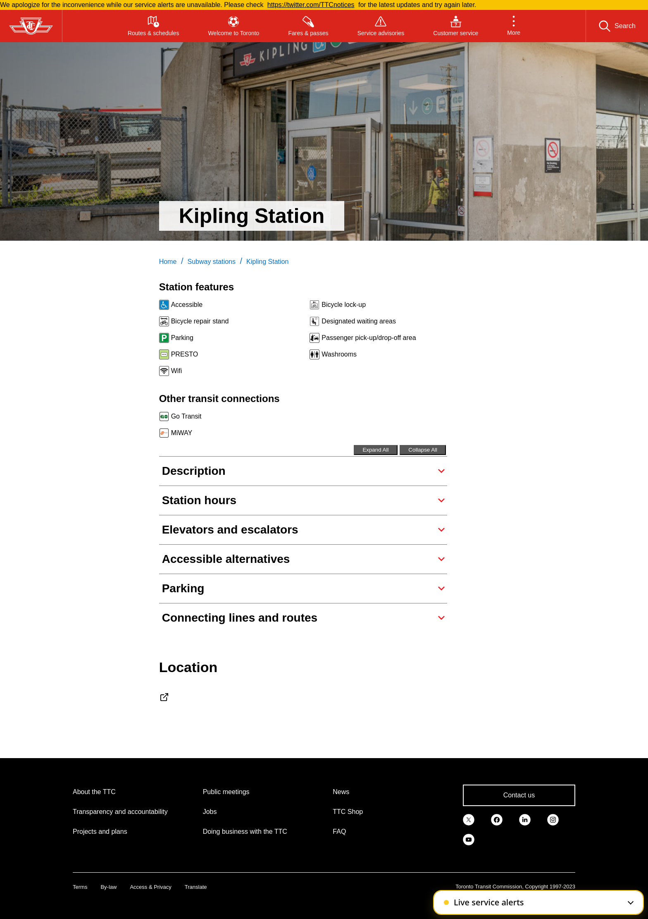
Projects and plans (100, 831)
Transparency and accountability (120, 811)
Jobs (210, 811)
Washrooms (339, 354)
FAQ (339, 831)
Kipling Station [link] (267, 261)
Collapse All (422, 450)
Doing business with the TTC (245, 831)
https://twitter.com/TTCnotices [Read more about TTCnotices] (311, 4)
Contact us (519, 795)
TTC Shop (348, 811)
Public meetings (226, 791)
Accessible (186, 304)
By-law (108, 887)
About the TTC (94, 791)
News (341, 791)
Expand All (375, 450)
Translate (196, 887)
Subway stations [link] (211, 261)
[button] (514, 26)
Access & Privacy (150, 887)
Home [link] (168, 261)
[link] (468, 819)
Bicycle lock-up (344, 304)
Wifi (176, 370)
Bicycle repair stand (200, 321)
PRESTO (184, 354)
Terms (80, 887)
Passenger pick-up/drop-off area (369, 337)
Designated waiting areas (359, 321)
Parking (182, 337)
